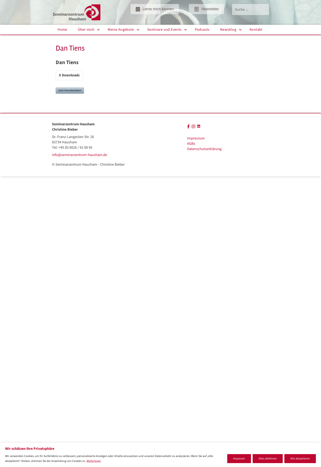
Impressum (196, 138)
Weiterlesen (94, 461)
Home (62, 29)
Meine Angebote (121, 29)
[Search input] (250, 9)
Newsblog (228, 29)
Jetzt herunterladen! (70, 90)
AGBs (191, 143)
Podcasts (202, 29)
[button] (98, 30)
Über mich (86, 29)
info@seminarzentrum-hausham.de (79, 154)
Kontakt (256, 29)
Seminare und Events (164, 29)
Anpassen (239, 459)
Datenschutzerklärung (204, 149)
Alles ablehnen (268, 459)
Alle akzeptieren (300, 459)
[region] (160, 455)
